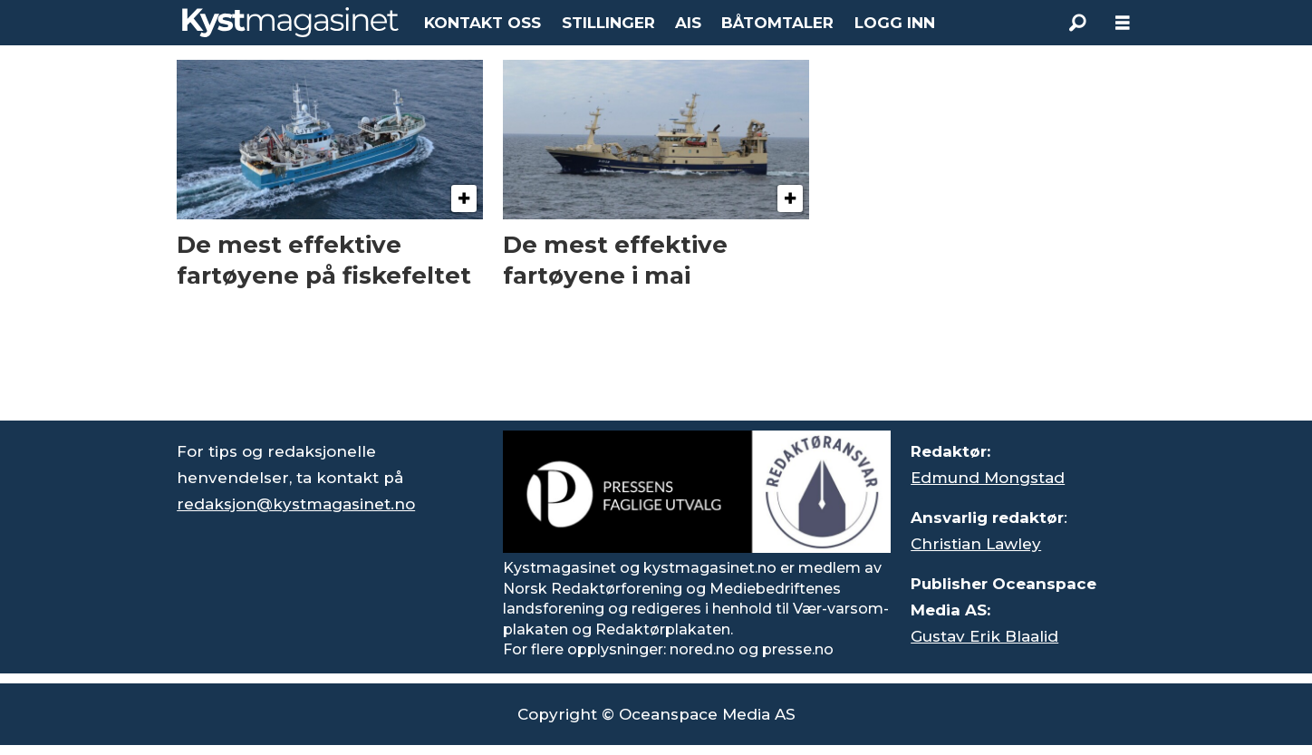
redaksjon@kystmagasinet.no (296, 504)
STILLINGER (608, 23)
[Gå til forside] (290, 22)
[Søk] (1077, 22)
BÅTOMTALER (777, 23)
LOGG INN (894, 23)
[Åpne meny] (1122, 23)
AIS (688, 23)
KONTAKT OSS (482, 23)
